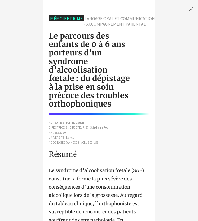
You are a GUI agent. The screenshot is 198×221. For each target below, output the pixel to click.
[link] (191, 8)
